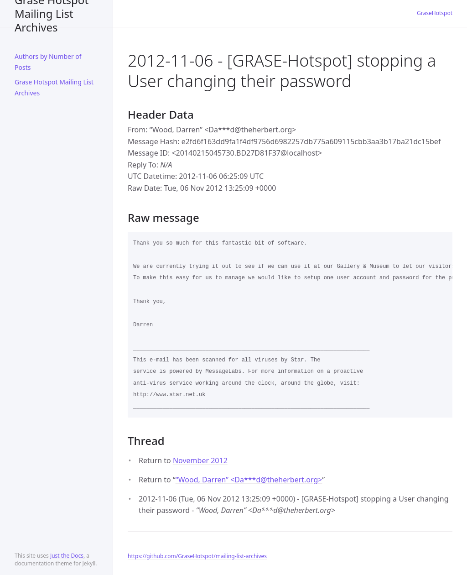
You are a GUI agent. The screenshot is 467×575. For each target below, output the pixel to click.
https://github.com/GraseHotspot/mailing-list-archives (197, 556)
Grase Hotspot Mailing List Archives (51, 13)
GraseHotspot (434, 13)
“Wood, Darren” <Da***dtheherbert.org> (249, 480)
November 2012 (200, 460)
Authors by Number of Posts (48, 62)
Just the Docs (66, 555)
